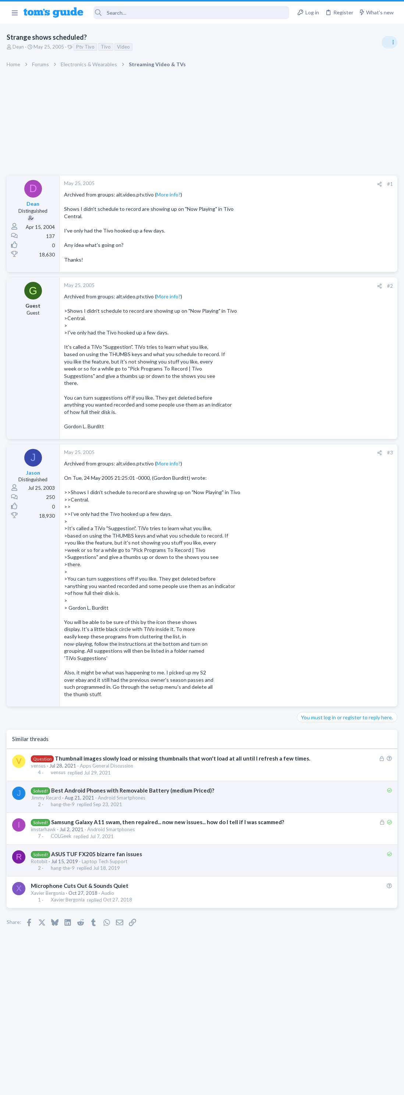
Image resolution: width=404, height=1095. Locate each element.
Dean (19, 47)
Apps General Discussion (107, 773)
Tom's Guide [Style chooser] (344, 1054)
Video (124, 47)
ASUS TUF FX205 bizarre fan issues (97, 869)
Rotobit (40, 877)
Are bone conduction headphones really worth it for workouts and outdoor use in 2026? (346, 422)
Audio (108, 908)
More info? (169, 194)
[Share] (261, 184)
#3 (271, 453)
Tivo (106, 47)
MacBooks (311, 571)
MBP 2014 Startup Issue (339, 550)
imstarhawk (44, 845)
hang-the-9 (63, 812)
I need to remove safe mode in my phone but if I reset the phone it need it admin (347, 593)
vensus (39, 773)
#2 (271, 286)
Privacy (221, 1084)
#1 (271, 184)
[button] (14, 12)
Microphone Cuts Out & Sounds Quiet (80, 901)
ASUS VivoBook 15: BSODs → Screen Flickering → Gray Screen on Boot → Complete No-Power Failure (346, 472)
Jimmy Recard (47, 805)
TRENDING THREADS (311, 400)
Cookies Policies (174, 1084)
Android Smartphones (122, 805)
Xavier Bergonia (48, 908)
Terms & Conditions (272, 1084)
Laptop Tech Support (105, 877)
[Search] (191, 12)
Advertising (122, 1084)
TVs (304, 536)
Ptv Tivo (86, 47)
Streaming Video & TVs (324, 656)
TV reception (326, 515)
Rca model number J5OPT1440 (347, 635)
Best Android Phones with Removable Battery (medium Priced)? (133, 798)
